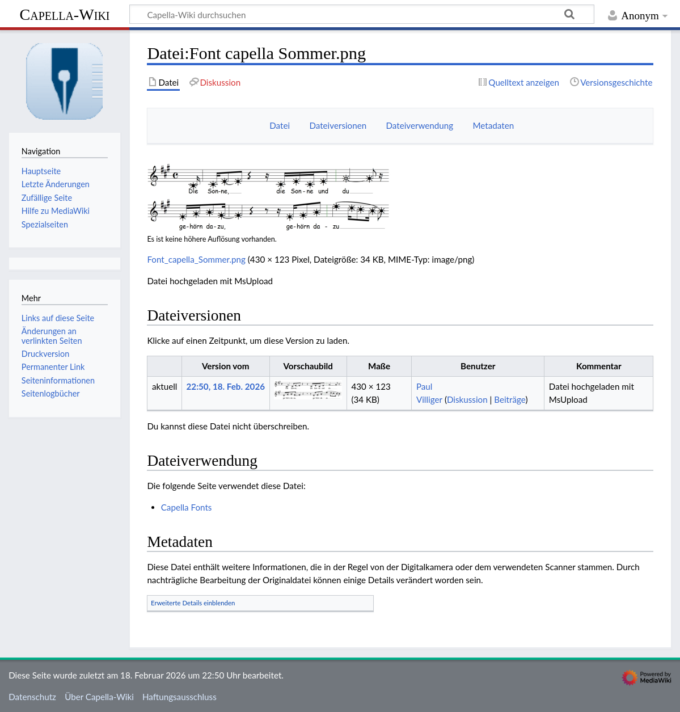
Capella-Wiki (64, 14)
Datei (279, 125)
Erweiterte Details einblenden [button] (193, 602)
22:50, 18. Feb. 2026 (226, 386)
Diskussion (467, 399)
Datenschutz (32, 697)
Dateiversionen (337, 125)
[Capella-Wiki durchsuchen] (362, 14)
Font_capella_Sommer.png (196, 259)
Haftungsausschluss (179, 697)
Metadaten (493, 125)
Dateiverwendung (419, 125)
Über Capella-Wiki (99, 697)
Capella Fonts (186, 507)
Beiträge (509, 399)
